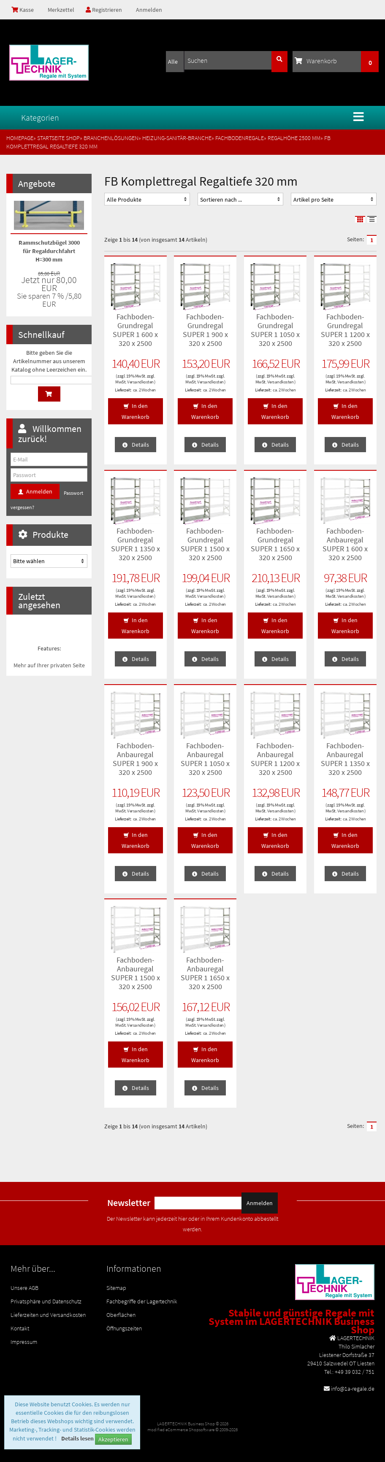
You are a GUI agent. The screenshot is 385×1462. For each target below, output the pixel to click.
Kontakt (20, 1328)
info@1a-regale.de (352, 1388)
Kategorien (40, 117)
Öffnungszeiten (124, 1328)
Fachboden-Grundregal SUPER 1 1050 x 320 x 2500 (275, 330)
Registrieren (104, 9)
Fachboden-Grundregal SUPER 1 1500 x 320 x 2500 (205, 544)
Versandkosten (140, 382)
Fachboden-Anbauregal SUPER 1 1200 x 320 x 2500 (275, 759)
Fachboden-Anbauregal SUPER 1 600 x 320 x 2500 (345, 544)
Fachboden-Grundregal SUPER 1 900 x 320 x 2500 (205, 330)
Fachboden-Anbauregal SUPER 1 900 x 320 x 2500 (135, 759)
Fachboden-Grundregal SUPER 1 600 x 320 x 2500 (135, 330)
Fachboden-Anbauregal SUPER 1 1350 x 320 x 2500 (345, 759)
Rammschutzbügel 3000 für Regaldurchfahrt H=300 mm (49, 251)
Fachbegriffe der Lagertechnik (141, 1301)
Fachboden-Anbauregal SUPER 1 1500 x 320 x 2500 (135, 973)
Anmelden (149, 9)
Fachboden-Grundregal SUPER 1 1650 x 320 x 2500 (275, 544)
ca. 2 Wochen (144, 390)
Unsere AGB (24, 1288)
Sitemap (116, 1288)
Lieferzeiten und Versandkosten (48, 1315)
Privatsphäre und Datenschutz (46, 1301)
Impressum (24, 1342)
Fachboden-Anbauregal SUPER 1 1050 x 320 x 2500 (205, 759)
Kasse (22, 9)
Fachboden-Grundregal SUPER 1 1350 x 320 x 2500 (135, 544)
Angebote (36, 183)
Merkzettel (60, 9)
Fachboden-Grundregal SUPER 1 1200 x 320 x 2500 (345, 330)
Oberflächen (121, 1315)
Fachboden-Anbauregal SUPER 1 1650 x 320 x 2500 (205, 973)
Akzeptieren (113, 1439)
